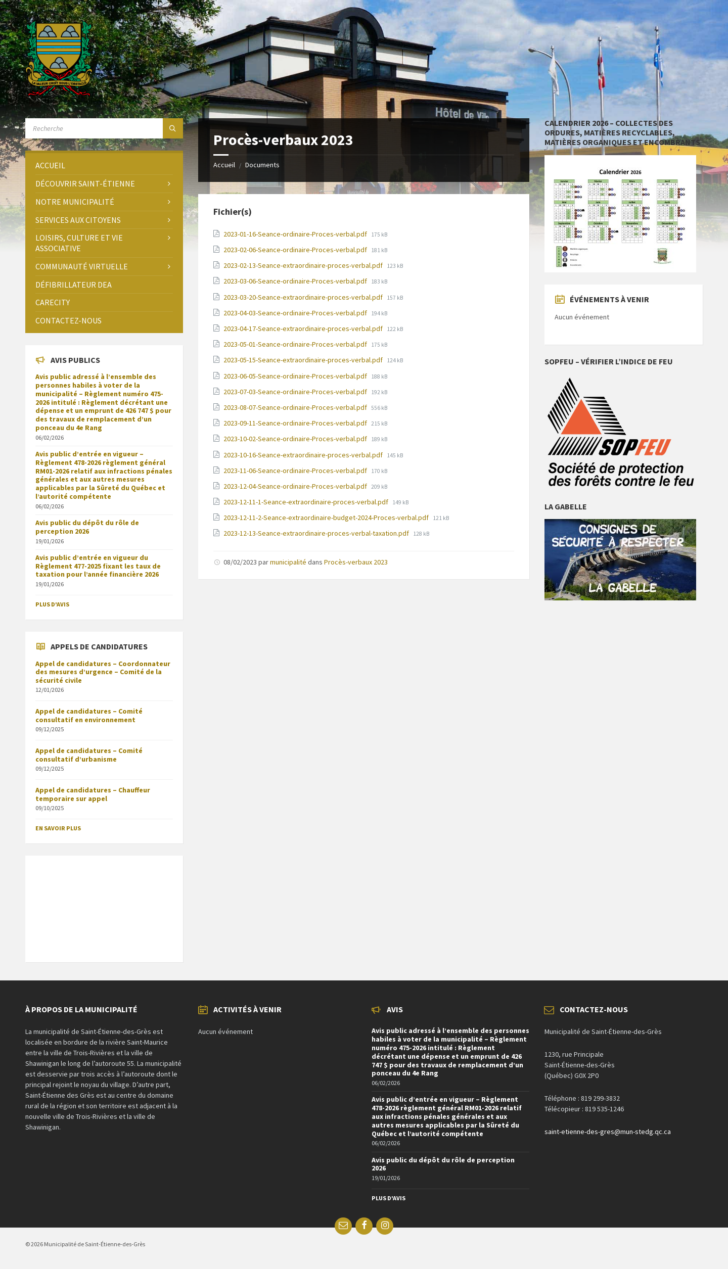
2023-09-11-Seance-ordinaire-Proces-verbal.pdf (296, 423)
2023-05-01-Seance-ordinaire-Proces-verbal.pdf (296, 344)
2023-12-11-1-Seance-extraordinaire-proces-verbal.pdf (306, 501)
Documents (262, 164)
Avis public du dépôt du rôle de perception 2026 (87, 527)
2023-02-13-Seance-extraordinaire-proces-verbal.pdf (303, 265)
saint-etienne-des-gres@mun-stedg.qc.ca (607, 1131)
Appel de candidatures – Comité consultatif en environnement (89, 715)
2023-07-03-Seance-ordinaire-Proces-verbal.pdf (296, 391)
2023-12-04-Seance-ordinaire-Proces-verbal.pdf (296, 486)
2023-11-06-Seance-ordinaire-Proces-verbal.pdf (296, 470)
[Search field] (104, 128)
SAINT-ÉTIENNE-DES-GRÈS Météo (104, 904)
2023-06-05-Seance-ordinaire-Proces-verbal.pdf (296, 376)
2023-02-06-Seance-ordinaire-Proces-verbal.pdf (296, 249)
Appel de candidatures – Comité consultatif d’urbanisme (89, 755)
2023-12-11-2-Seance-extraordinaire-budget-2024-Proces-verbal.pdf (326, 517)
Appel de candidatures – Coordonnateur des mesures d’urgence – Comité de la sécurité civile (102, 672)
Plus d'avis (52, 604)
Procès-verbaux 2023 (356, 562)
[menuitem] (104, 165)
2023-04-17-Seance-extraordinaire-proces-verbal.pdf (303, 328)
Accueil (224, 164)
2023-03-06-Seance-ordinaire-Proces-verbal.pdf (296, 281)
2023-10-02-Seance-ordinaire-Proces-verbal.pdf (296, 438)
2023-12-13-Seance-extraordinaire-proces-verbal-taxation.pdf (317, 533)
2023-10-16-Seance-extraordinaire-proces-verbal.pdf (303, 454)
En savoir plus (58, 828)
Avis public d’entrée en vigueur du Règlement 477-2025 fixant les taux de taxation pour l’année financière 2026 (98, 566)
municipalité (288, 562)
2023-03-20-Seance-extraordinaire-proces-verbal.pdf (303, 297)
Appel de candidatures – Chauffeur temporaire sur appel (92, 794)
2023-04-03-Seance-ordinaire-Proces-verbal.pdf (296, 312)
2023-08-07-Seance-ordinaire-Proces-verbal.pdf (296, 407)
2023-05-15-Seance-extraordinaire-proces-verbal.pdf (303, 359)
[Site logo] (59, 93)
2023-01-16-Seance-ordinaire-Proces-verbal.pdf (296, 234)
